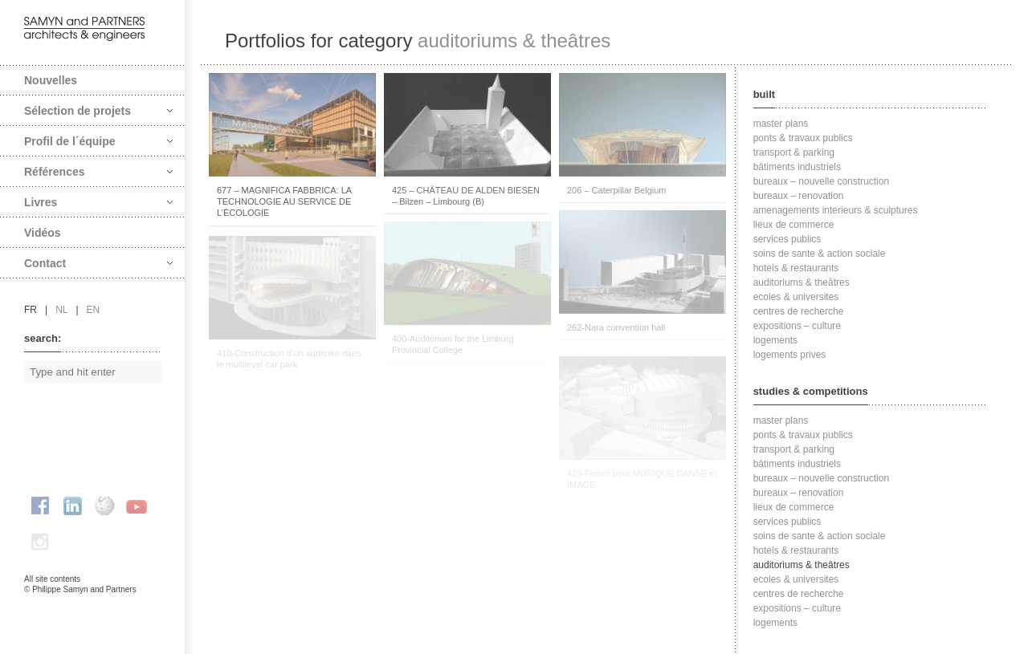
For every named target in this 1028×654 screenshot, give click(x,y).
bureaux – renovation (798, 195)
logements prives (789, 354)
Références (98, 171)
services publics (787, 239)
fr (30, 309)
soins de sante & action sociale (819, 253)
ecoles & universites (796, 297)
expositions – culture (797, 325)
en (93, 309)
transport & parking (793, 152)
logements (775, 340)
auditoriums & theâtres (801, 282)
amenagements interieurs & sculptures (835, 210)
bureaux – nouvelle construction (821, 181)
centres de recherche (798, 311)
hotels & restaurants (796, 268)
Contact (98, 263)
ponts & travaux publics (803, 138)
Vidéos (42, 232)
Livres (98, 202)
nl (61, 309)
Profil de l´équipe (98, 141)
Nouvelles (50, 80)
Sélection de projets (98, 110)
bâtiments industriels (797, 167)
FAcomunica (93, 605)
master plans (781, 123)
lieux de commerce (793, 224)
